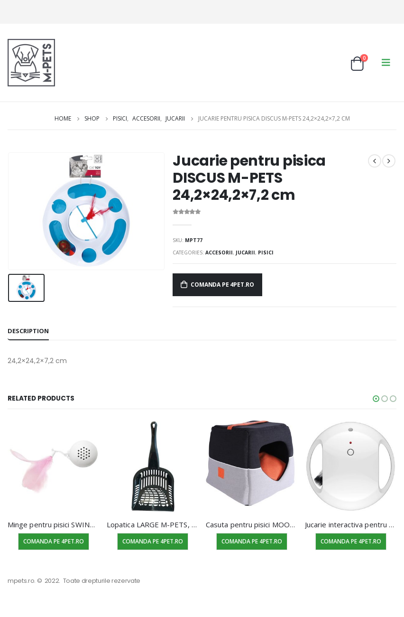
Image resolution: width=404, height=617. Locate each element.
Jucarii (245, 252)
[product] (53, 466)
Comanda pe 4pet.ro (222, 284)
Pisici (266, 252)
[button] (376, 398)
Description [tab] (28, 331)
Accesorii (219, 252)
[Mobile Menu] (386, 63)
